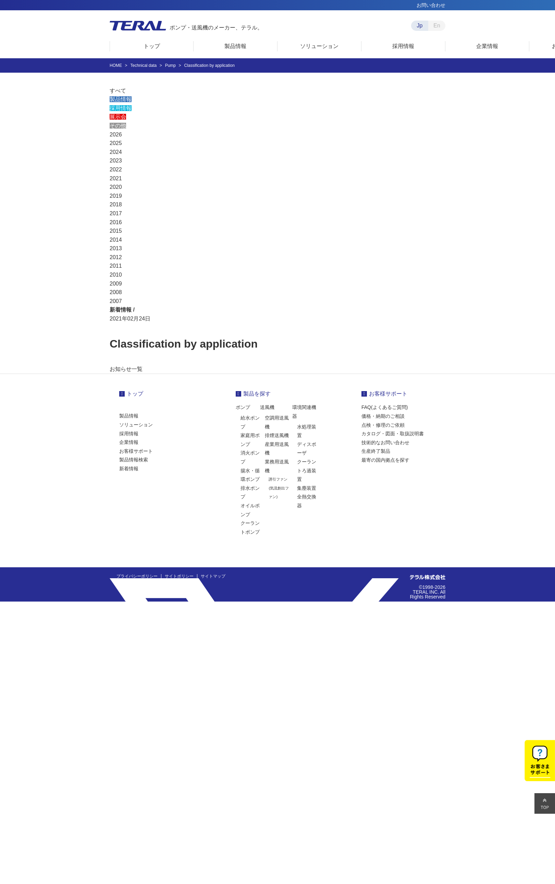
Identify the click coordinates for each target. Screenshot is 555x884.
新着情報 (128, 468)
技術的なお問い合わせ (385, 442)
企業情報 (128, 442)
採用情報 (121, 108)
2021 (116, 178)
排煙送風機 (277, 435)
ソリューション (136, 424)
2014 (116, 240)
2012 (116, 257)
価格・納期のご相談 (383, 416)
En (436, 25)
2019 (116, 196)
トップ (135, 394)
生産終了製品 (375, 451)
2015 (116, 231)
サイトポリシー (179, 576)
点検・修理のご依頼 (383, 425)
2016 (116, 222)
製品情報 (121, 99)
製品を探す (257, 394)
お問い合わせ (431, 5)
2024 (116, 152)
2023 (116, 161)
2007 (116, 301)
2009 (116, 284)
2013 (116, 248)
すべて (118, 91)
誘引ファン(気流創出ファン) (279, 488)
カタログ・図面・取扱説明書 (392, 433)
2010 (116, 275)
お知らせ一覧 (126, 369)
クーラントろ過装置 (306, 470)
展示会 (118, 117)
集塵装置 (306, 488)
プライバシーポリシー (137, 576)
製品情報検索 (133, 459)
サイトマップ (213, 576)
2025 (116, 143)
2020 (116, 187)
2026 (116, 134)
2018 (116, 204)
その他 (118, 126)
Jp (420, 25)
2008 (116, 292)
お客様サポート (136, 451)
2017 (116, 213)
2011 (116, 266)
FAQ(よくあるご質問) (384, 407)
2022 (116, 169)
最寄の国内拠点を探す (385, 460)
